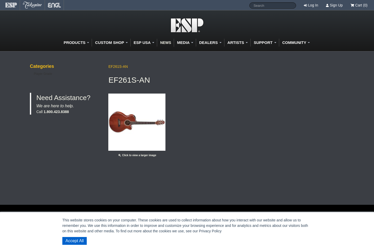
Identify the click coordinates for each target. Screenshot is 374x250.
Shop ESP (187, 25)
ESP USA (144, 42)
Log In (313, 5)
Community (296, 42)
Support (265, 42)
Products (76, 42)
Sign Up (336, 5)
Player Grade (43, 74)
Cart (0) (359, 5)
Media (185, 42)
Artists (238, 42)
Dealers (210, 42)
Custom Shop (111, 42)
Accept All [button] (74, 241)
